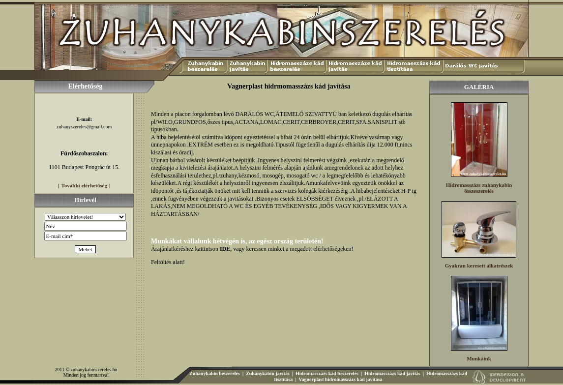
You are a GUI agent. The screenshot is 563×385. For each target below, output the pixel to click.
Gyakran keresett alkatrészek (479, 265)
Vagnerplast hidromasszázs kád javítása (340, 379)
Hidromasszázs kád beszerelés (327, 373)
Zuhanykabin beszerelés (214, 373)
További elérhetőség (84, 185)
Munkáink (479, 358)
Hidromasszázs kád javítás (392, 373)
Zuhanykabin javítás (268, 373)
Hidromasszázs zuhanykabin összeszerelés (479, 188)
